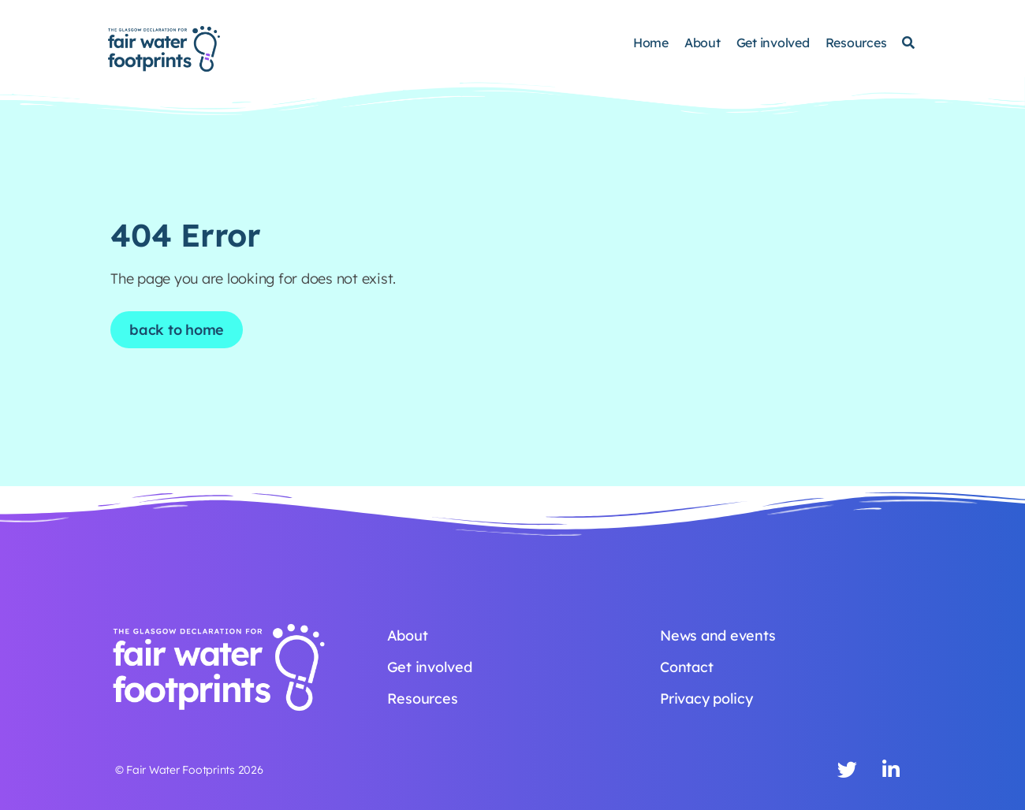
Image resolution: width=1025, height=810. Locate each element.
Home (651, 42)
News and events (717, 635)
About (702, 42)
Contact (686, 667)
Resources (856, 42)
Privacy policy (706, 698)
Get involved (773, 42)
